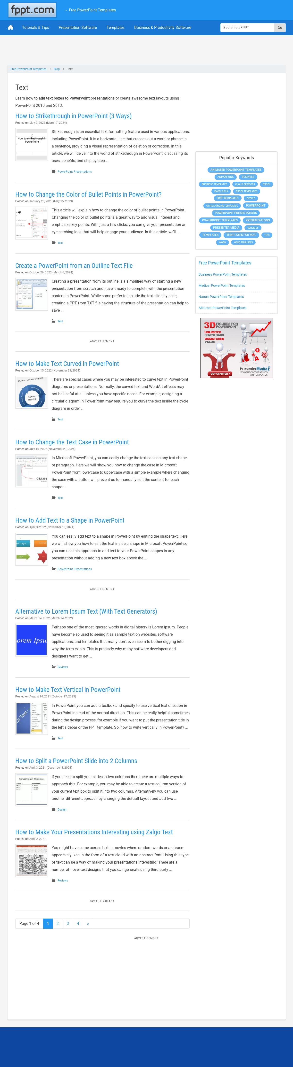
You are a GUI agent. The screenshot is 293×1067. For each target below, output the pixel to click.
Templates (116, 27)
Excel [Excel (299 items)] (266, 184)
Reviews (66, 670)
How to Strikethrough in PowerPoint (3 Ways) (75, 116)
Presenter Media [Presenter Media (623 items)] (226, 227)
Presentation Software (78, 27)
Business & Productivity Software (162, 27)
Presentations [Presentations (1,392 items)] (258, 220)
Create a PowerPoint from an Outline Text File (75, 267)
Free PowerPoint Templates (28, 69)
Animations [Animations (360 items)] (226, 176)
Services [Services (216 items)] (253, 227)
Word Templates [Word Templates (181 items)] (243, 242)
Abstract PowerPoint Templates (222, 308)
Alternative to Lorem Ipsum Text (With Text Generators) (88, 614)
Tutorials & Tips (35, 27)
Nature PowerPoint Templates (221, 297)
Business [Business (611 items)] (248, 176)
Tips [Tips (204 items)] (266, 235)
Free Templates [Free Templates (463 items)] (228, 198)
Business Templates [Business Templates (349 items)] (214, 184)
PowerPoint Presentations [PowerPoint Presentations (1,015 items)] (236, 213)
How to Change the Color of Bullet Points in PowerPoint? (90, 194)
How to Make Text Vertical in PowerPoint (69, 692)
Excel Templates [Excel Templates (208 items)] (246, 191)
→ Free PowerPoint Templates (90, 10)
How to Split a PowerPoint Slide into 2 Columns (78, 771)
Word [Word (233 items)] (222, 242)
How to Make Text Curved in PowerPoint (68, 365)
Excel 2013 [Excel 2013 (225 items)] (221, 191)
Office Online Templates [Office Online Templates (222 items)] (222, 205)
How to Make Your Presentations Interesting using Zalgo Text (96, 843)
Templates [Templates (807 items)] (210, 235)
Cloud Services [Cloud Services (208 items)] (245, 184)
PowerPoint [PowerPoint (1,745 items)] (256, 205)
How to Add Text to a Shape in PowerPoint (71, 522)
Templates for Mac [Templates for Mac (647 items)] (241, 235)
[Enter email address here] (213, 1052)
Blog (57, 69)
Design (65, 819)
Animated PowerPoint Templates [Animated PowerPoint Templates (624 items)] (235, 169)
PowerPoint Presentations (78, 171)
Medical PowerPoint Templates (222, 285)
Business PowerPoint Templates (223, 274)
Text (64, 243)
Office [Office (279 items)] (251, 198)
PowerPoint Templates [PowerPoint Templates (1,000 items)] (220, 220)
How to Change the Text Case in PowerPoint (73, 443)
